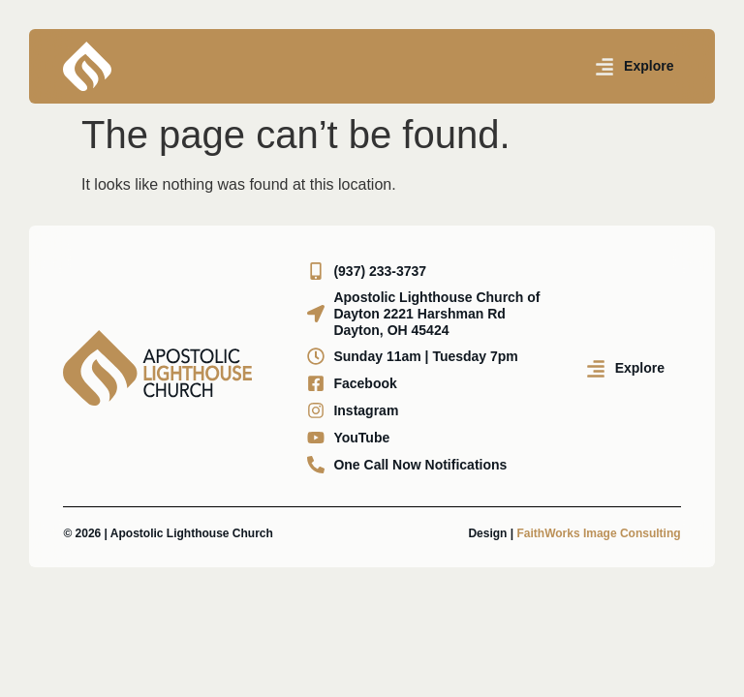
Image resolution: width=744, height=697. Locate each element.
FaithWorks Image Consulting (598, 533)
